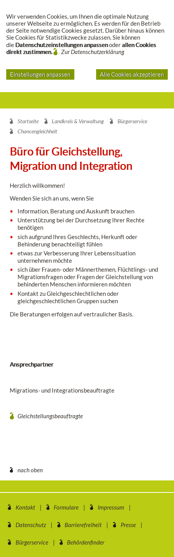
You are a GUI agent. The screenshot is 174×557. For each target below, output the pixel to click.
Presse (128, 524)
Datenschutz (31, 524)
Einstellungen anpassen (40, 74)
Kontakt (25, 507)
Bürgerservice (32, 542)
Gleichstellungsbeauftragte (50, 415)
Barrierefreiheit (83, 524)
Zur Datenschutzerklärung (92, 51)
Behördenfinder (85, 542)
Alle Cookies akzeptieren (132, 74)
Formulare (66, 507)
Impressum (111, 507)
